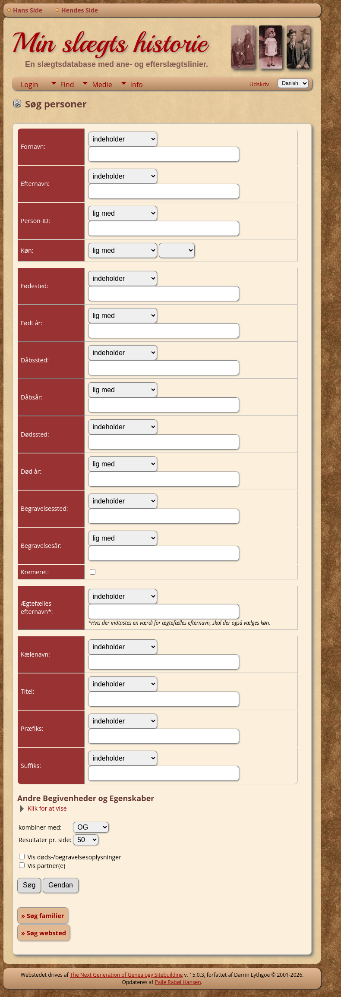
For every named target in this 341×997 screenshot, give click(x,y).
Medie (102, 84)
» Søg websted (43, 932)
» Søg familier (42, 915)
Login (29, 84)
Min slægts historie (109, 42)
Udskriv (259, 84)
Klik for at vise (43, 808)
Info (136, 84)
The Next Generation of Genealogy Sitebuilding (126, 974)
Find (67, 84)
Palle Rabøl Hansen (178, 982)
